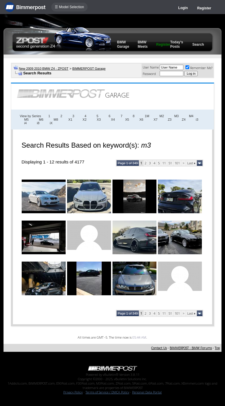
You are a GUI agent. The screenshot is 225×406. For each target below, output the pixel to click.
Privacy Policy (73, 392)
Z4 (183, 119)
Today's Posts (176, 44)
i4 (25, 123)
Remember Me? (198, 68)
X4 (113, 119)
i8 (38, 123)
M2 (161, 116)
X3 (98, 119)
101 (177, 163)
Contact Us (159, 348)
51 (170, 163)
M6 (41, 119)
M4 (191, 116)
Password (149, 73)
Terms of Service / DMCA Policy (107, 392)
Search (198, 44)
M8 (56, 119)
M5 (26, 119)
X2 (84, 119)
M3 (176, 116)
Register (204, 8)
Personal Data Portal (147, 392)
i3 (197, 119)
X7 (155, 119)
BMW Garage (123, 44)
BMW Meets (143, 44)
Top (217, 348)
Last (191, 163)
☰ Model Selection (69, 7)
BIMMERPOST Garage (89, 68)
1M (147, 116)
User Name (151, 67)
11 (164, 163)
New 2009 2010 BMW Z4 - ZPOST (43, 68)
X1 (70, 119)
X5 (127, 119)
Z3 (170, 119)
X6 (141, 119)
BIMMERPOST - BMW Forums (191, 348)
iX (51, 123)
